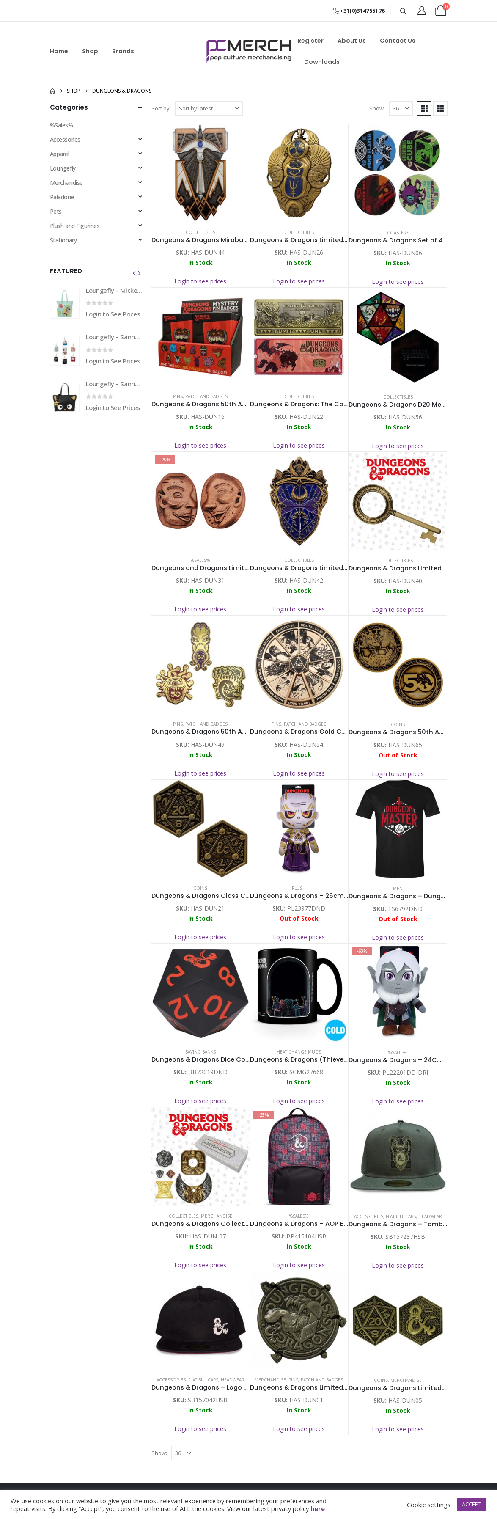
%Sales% (200, 560)
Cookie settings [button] (428, 1504)
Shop (90, 51)
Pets (56, 211)
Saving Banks (200, 1052)
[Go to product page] (200, 173)
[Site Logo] (248, 51)
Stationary (63, 240)
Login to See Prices (113, 314)
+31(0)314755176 (358, 10)
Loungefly (63, 168)
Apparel (59, 154)
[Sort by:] (209, 108)
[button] (403, 11)
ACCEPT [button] (471, 1504)
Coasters (398, 233)
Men (398, 889)
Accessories (368, 1216)
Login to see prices (200, 281)
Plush (299, 888)
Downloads (322, 62)
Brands (123, 51)
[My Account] (421, 10)
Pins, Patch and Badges (200, 396)
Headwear (430, 1216)
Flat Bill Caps (401, 1216)
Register (310, 40)
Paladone (62, 197)
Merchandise (216, 1216)
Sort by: (161, 108)
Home (59, 51)
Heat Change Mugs (299, 1052)
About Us (352, 40)
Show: (377, 108)
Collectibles (200, 232)
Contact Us (397, 40)
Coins (398, 724)
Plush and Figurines (75, 226)
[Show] (401, 108)
